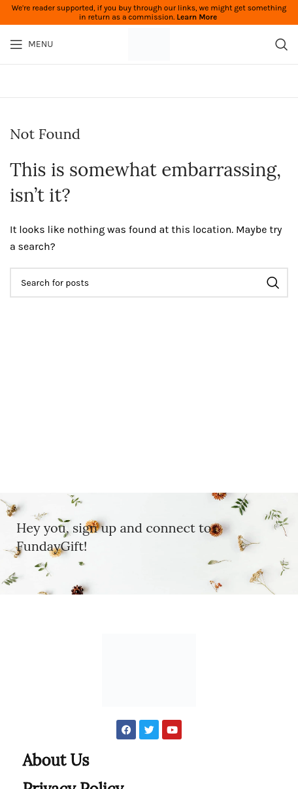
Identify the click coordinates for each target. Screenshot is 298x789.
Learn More (196, 17)
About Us (56, 760)
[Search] (282, 44)
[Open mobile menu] (31, 44)
